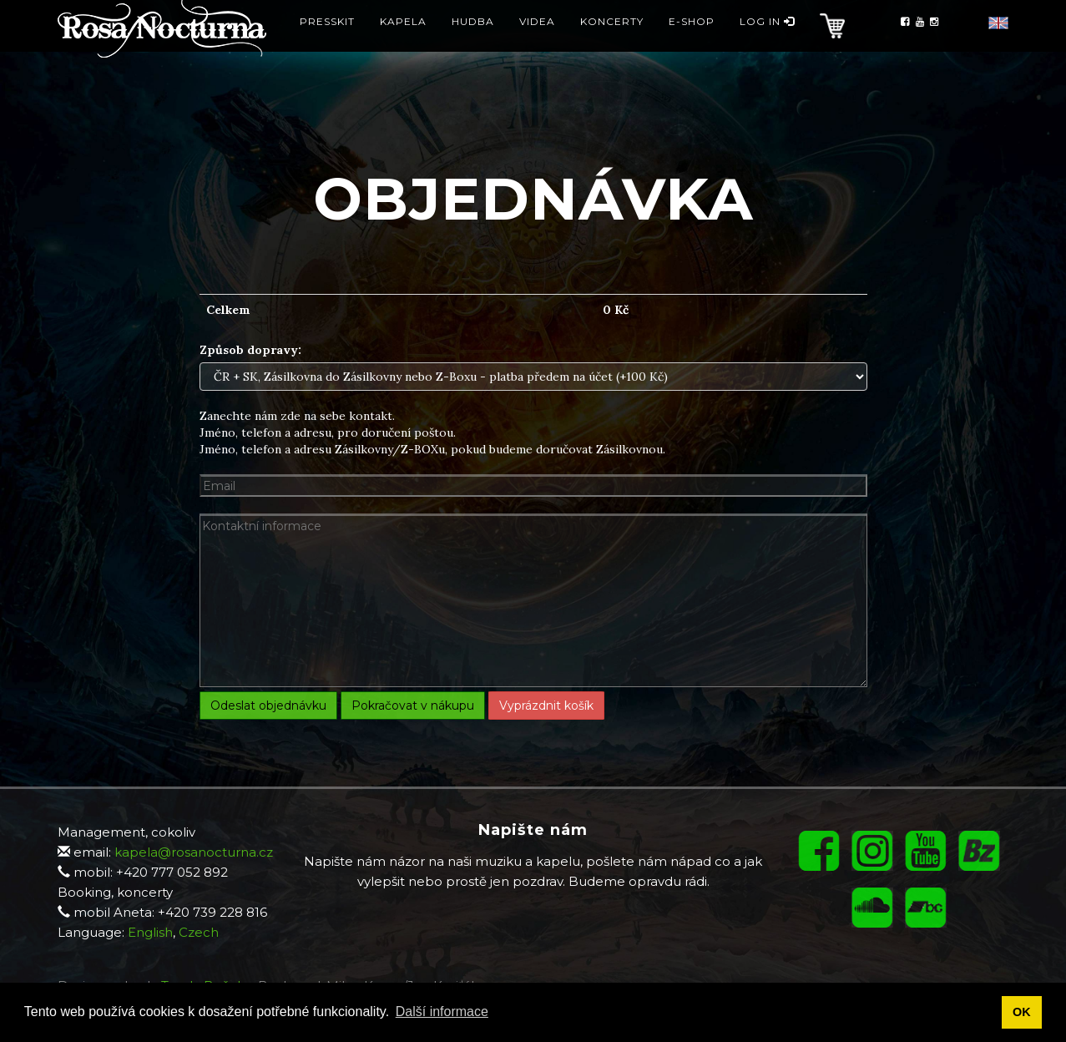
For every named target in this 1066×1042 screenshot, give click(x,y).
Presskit (327, 45)
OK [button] (1022, 1012)
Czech (199, 932)
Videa (537, 45)
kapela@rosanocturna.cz (193, 852)
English (150, 932)
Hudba (473, 45)
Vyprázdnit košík (546, 705)
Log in (767, 45)
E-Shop (692, 45)
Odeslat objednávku (268, 705)
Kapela (403, 45)
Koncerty (612, 45)
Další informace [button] (442, 1011)
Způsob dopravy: (250, 349)
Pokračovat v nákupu (412, 705)
